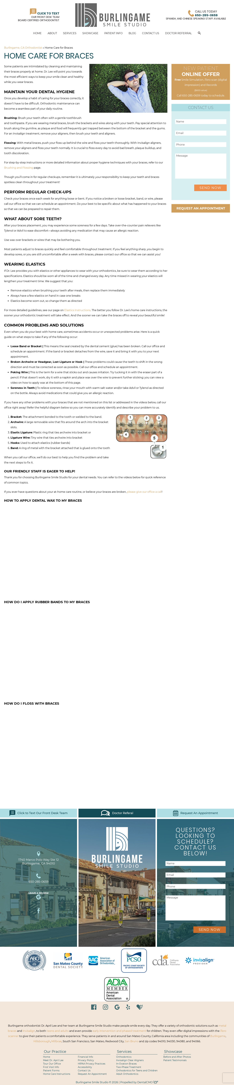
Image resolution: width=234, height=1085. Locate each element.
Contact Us (150, 33)
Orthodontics (123, 1056)
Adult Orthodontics (127, 1073)
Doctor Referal (117, 813)
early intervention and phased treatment (119, 1030)
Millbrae (56, 1041)
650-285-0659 (191, 95)
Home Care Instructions (56, 1073)
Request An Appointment (195, 813)
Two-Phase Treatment (128, 1067)
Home (37, 33)
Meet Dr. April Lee (53, 1060)
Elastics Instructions (77, 310)
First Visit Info (51, 1067)
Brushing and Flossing (18, 167)
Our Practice (55, 1051)
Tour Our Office (52, 1063)
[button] (199, 33)
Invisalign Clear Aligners (130, 1060)
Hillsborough (41, 1041)
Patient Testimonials (175, 1060)
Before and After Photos (177, 1056)
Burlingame (218, 1036)
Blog (132, 33)
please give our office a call (144, 491)
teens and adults (58, 1030)
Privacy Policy (86, 1060)
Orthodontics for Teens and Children (136, 1070)
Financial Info (85, 1056)
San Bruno (131, 1041)
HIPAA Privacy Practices (91, 1063)
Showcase (90, 33)
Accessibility (85, 1067)
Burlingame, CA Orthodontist (23, 47)
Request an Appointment (200, 208)
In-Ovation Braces (126, 1063)
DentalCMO (147, 1082)
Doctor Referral (178, 33)
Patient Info (113, 33)
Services (69, 33)
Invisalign (29, 1030)
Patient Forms (51, 1070)
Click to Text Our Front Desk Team (38, 813)
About (52, 33)
